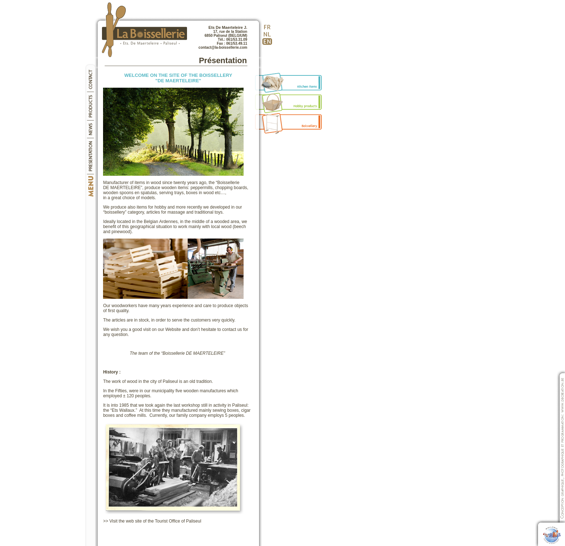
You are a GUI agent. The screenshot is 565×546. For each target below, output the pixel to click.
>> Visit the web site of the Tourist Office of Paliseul (152, 521)
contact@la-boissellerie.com (223, 47)
